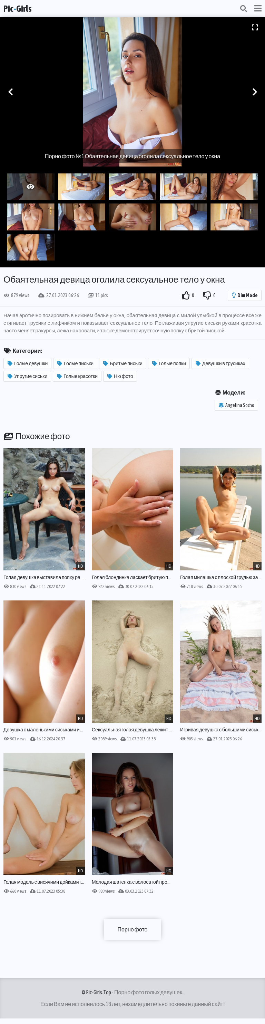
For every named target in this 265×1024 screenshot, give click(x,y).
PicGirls (17, 8)
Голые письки (75, 363)
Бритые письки (123, 363)
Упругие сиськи (27, 376)
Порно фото (133, 929)
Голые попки (169, 363)
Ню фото (120, 376)
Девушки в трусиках (220, 363)
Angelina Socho (236, 405)
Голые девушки (28, 363)
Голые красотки (77, 376)
